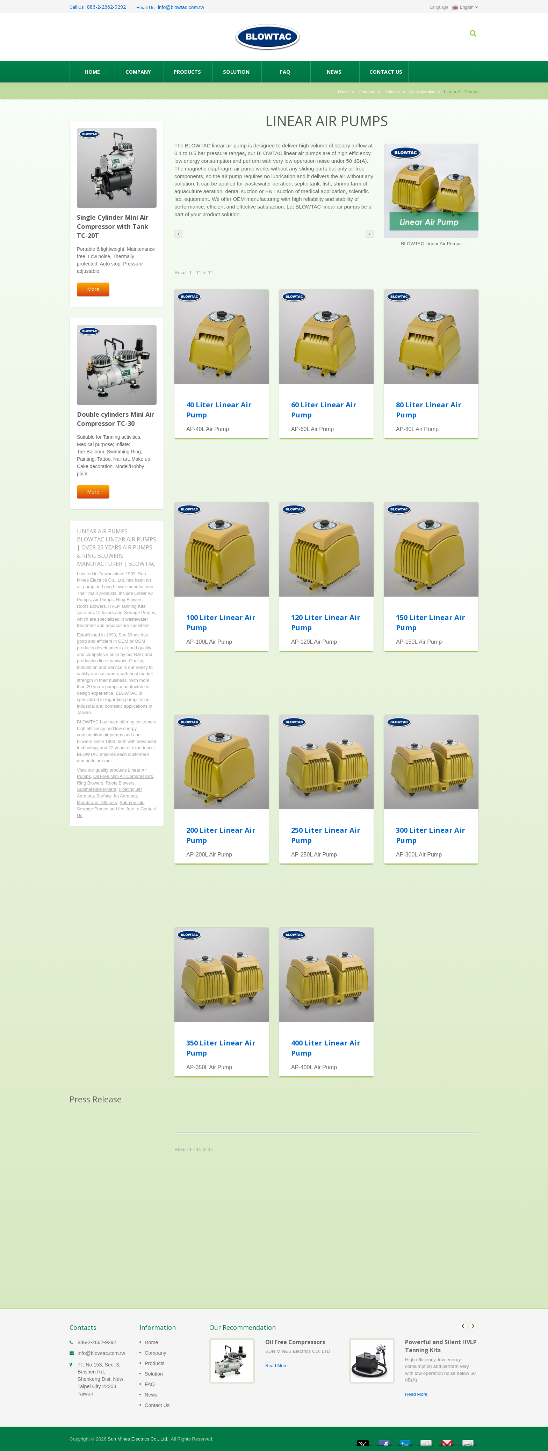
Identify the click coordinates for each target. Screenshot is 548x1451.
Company (141, 71)
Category (367, 91)
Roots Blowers (120, 783)
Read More (276, 1365)
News (336, 71)
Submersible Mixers (96, 789)
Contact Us (385, 71)
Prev (462, 1326)
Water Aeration (422, 91)
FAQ (287, 71)
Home (92, 71)
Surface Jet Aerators (116, 796)
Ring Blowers (90, 783)
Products (189, 71)
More (93, 289)
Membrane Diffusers (97, 802)
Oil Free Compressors (295, 1342)
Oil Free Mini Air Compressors (123, 776)
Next (473, 1326)
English (463, 7)
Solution (238, 71)
